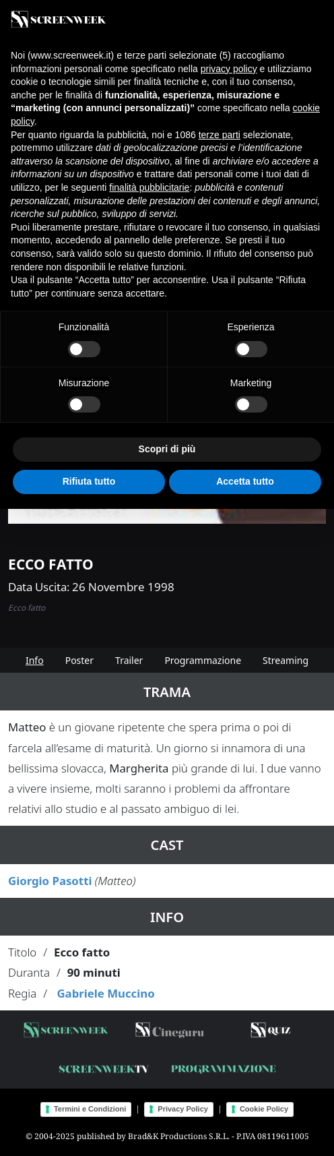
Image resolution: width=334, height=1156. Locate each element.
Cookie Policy (264, 1109)
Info (35, 660)
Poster (79, 660)
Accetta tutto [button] (245, 481)
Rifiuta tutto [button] (89, 481)
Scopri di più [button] (167, 449)
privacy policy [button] (229, 68)
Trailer (129, 660)
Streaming (285, 660)
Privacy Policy (183, 1109)
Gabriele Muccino (105, 993)
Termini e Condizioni (90, 1109)
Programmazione (202, 660)
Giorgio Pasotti (50, 880)
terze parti (219, 134)
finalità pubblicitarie (149, 187)
